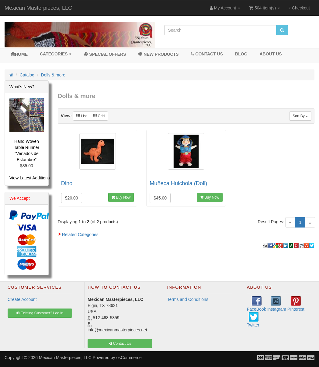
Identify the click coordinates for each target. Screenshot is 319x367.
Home (19, 54)
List (81, 116)
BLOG (241, 53)
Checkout (299, 7)
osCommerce (129, 357)
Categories (55, 53)
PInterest (295, 304)
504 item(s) (264, 7)
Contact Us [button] (120, 343)
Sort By (300, 116)
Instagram (276, 304)
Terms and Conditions (187, 299)
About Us (270, 53)
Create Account (22, 299)
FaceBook (256, 304)
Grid (99, 116)
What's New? (21, 86)
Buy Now (121, 197)
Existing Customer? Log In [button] (39, 313)
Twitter (253, 319)
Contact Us (207, 53)
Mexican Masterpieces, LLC (38, 8)
